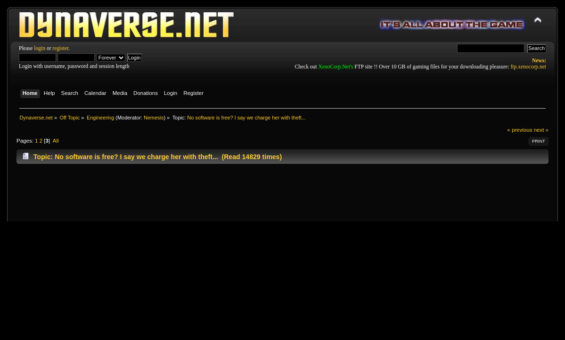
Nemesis (154, 117)
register (60, 48)
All (56, 141)
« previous (519, 130)
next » (541, 130)
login (39, 48)
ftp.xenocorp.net (528, 66)
